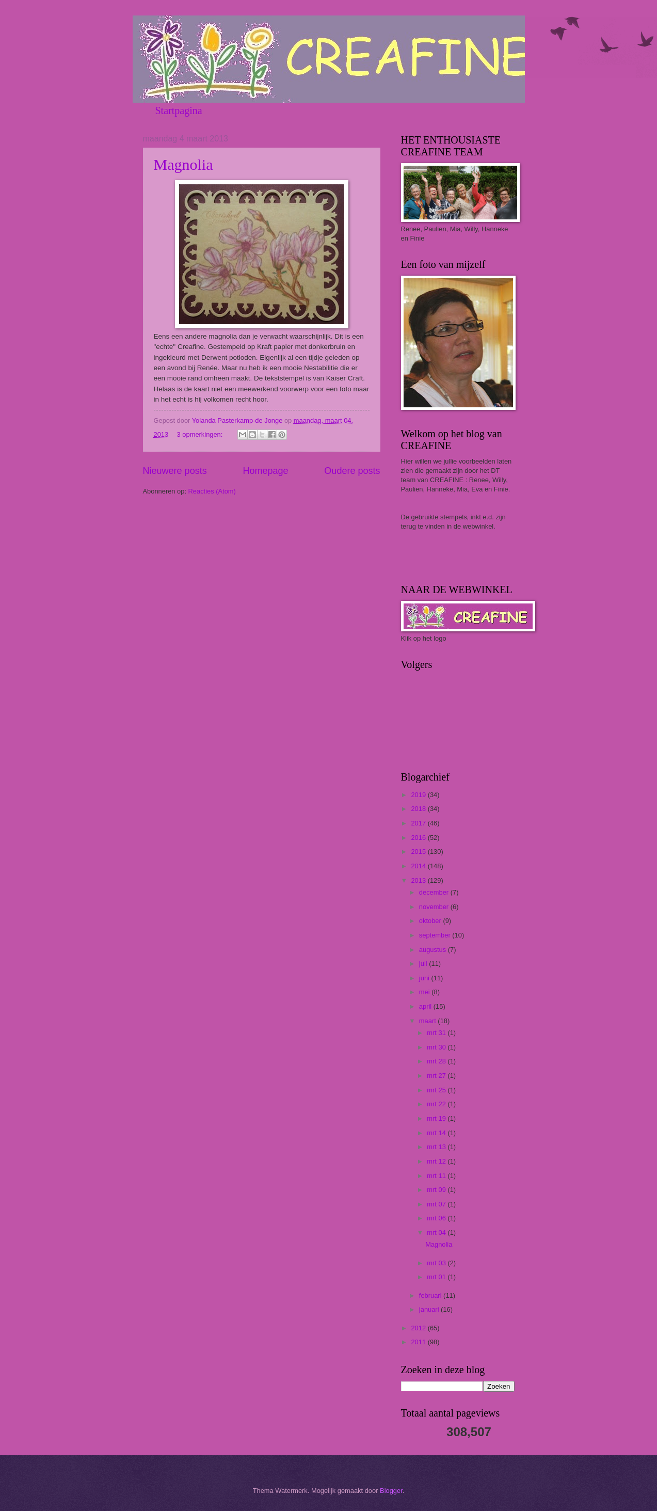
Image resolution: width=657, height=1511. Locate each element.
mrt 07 (437, 1204)
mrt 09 (437, 1190)
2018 (419, 809)
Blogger (391, 1490)
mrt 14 (437, 1133)
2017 (419, 823)
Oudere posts (352, 471)
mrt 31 (437, 1033)
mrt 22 (437, 1104)
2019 (419, 795)
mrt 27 (437, 1075)
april (426, 1006)
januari (430, 1309)
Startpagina (178, 110)
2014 (419, 866)
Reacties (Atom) (212, 491)
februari (431, 1295)
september (435, 935)
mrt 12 (437, 1161)
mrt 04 (437, 1232)
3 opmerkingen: (201, 434)
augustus (433, 949)
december (435, 892)
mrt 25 (437, 1090)
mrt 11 (437, 1176)
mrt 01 (437, 1277)
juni (425, 978)
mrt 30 (437, 1047)
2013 (419, 880)
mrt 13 (437, 1147)
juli (424, 963)
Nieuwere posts (175, 471)
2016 (419, 837)
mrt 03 (437, 1263)
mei (425, 992)
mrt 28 (437, 1061)
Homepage (265, 471)
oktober (431, 921)
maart (428, 1021)
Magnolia (183, 164)
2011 (419, 1342)
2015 (419, 851)
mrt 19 (437, 1118)
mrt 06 (437, 1218)
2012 (419, 1328)
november (435, 907)
